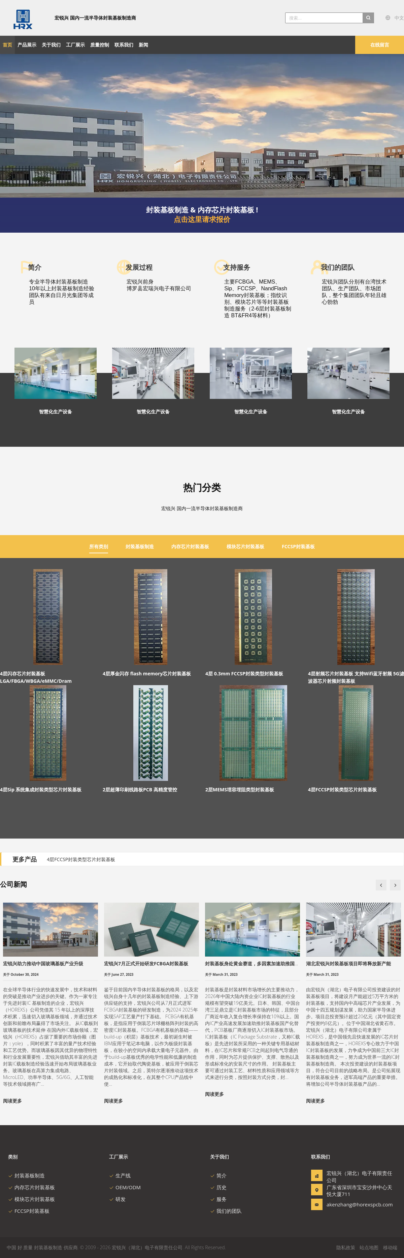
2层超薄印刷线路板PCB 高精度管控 (140, 789)
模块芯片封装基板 (31, 1199)
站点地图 (369, 1247)
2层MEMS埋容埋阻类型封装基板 (239, 789)
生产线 (120, 1175)
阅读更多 (12, 1101)
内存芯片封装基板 (31, 1187)
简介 (218, 1175)
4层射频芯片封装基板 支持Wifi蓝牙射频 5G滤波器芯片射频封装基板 (356, 677)
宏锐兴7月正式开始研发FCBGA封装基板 (146, 963)
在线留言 (379, 44)
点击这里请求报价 (202, 219)
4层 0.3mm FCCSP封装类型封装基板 (244, 673)
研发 (117, 1199)
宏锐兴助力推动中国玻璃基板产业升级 (43, 963)
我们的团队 (226, 1210)
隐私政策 (345, 1247)
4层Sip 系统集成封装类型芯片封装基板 (40, 789)
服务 (218, 1199)
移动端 (390, 1247)
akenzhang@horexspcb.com (348, 1204)
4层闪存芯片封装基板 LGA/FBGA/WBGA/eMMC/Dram (36, 677)
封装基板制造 (26, 1175)
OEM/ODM (125, 1187)
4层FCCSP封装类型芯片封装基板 (342, 789)
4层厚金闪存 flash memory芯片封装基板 (147, 673)
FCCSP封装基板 (28, 1210)
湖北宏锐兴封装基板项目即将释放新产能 (348, 963)
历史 (218, 1187)
